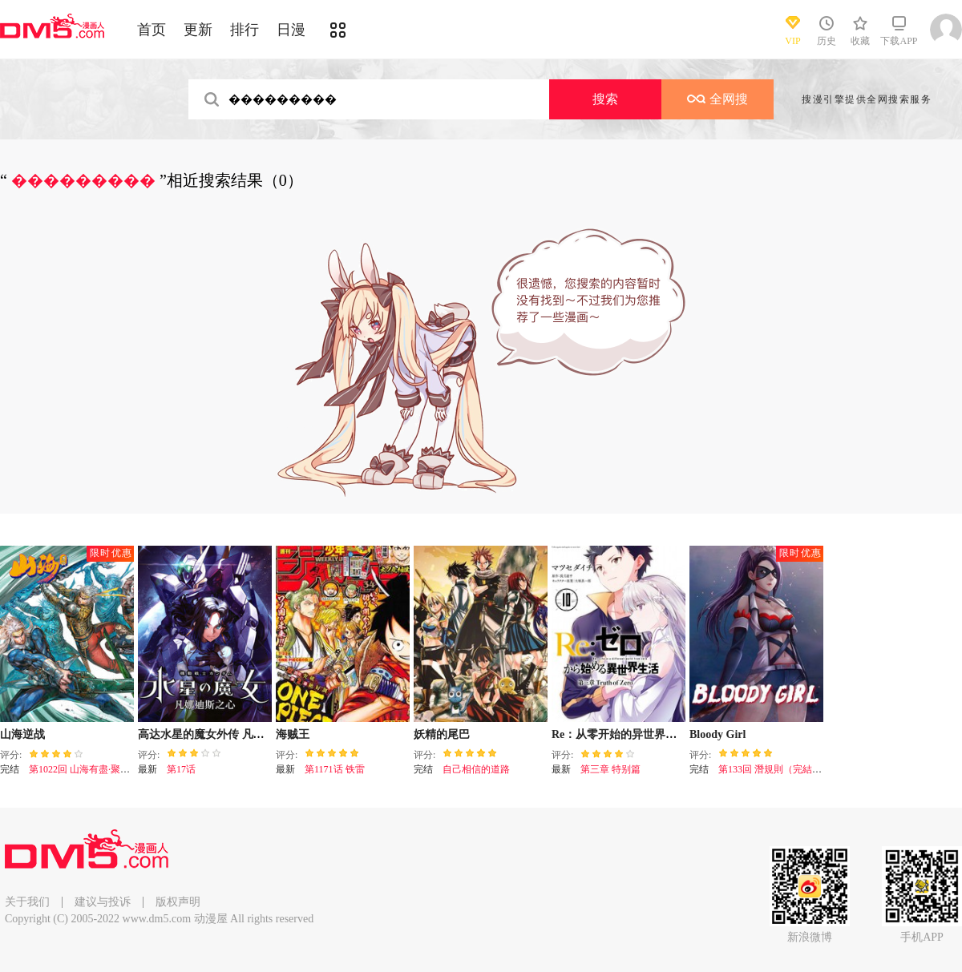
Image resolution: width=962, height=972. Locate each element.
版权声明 (178, 902)
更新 (198, 30)
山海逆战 (22, 734)
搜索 (605, 99)
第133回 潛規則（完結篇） (774, 769)
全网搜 (717, 99)
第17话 (181, 769)
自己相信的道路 (476, 769)
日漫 (291, 30)
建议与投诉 (103, 902)
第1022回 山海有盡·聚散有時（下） (103, 769)
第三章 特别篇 (610, 769)
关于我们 (27, 902)
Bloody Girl (717, 734)
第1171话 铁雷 (335, 769)
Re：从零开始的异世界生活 (620, 734)
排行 (244, 30)
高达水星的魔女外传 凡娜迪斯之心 (223, 734)
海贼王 (292, 734)
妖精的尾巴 (442, 734)
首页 (151, 30)
